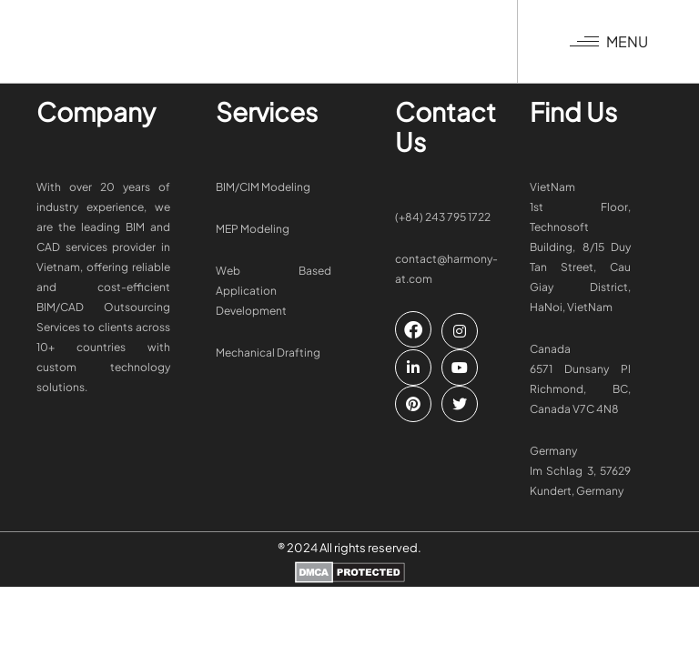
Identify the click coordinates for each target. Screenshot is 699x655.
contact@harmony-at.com (446, 269)
